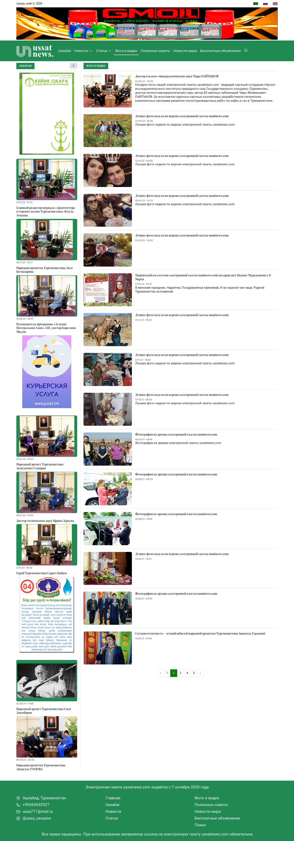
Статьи (104, 51)
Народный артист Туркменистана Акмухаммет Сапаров (39, 466)
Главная (113, 798)
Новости (83, 51)
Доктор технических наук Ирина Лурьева (45, 521)
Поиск (200, 825)
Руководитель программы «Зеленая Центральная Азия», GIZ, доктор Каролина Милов (46, 328)
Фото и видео (126, 51)
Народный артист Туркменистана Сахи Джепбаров (43, 711)
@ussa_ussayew (33, 818)
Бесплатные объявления (220, 51)
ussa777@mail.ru (34, 811)
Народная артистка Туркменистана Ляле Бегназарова (44, 270)
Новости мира (185, 51)
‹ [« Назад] (160, 673)
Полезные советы (155, 51)
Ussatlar (64, 51)
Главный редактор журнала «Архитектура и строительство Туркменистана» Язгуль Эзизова (45, 211)
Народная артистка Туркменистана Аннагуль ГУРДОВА (40, 767)
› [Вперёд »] (200, 673)
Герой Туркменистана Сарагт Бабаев (41, 573)
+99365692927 (33, 804)
